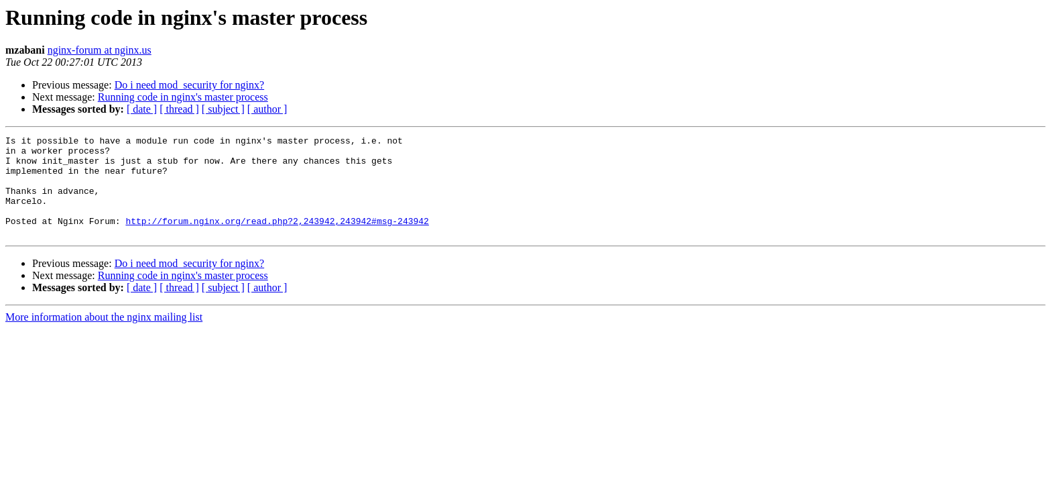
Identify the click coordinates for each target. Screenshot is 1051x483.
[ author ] (267, 109)
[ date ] (142, 109)
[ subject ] (223, 109)
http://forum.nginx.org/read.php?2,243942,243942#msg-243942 (276, 239)
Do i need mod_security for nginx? (190, 85)
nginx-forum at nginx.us (99, 50)
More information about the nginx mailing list (103, 337)
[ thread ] (179, 109)
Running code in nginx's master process (183, 97)
